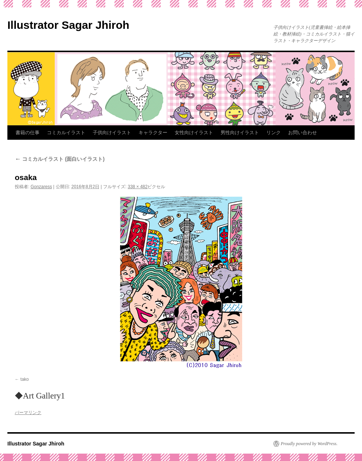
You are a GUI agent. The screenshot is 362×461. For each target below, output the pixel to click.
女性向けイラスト (194, 132)
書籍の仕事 (28, 132)
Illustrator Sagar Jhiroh (68, 25)
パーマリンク (28, 412)
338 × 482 (138, 186)
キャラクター (153, 132)
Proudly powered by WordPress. (309, 443)
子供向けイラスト (112, 132)
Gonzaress (41, 186)
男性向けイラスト (240, 132)
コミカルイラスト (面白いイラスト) (60, 159)
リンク (273, 132)
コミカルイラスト (66, 132)
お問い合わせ (302, 132)
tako (24, 379)
